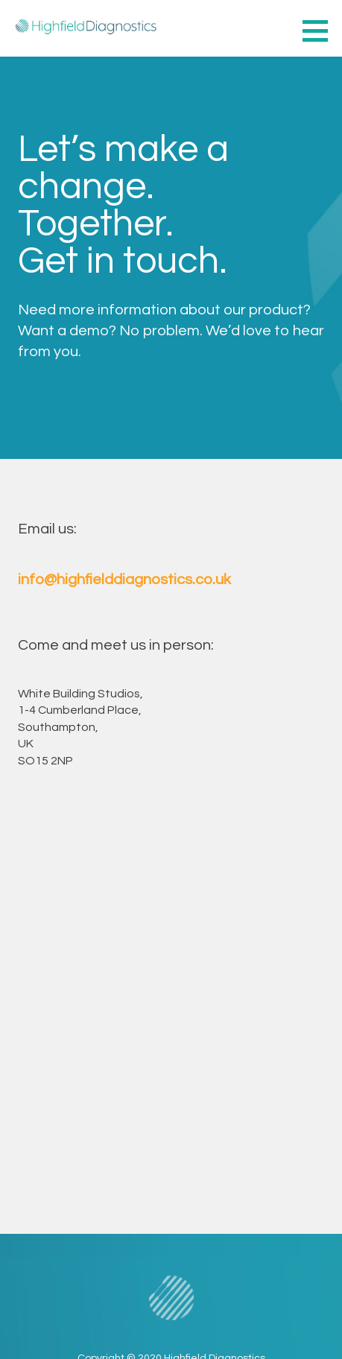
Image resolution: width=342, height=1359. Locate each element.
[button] (320, 30)
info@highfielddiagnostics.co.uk (124, 579)
